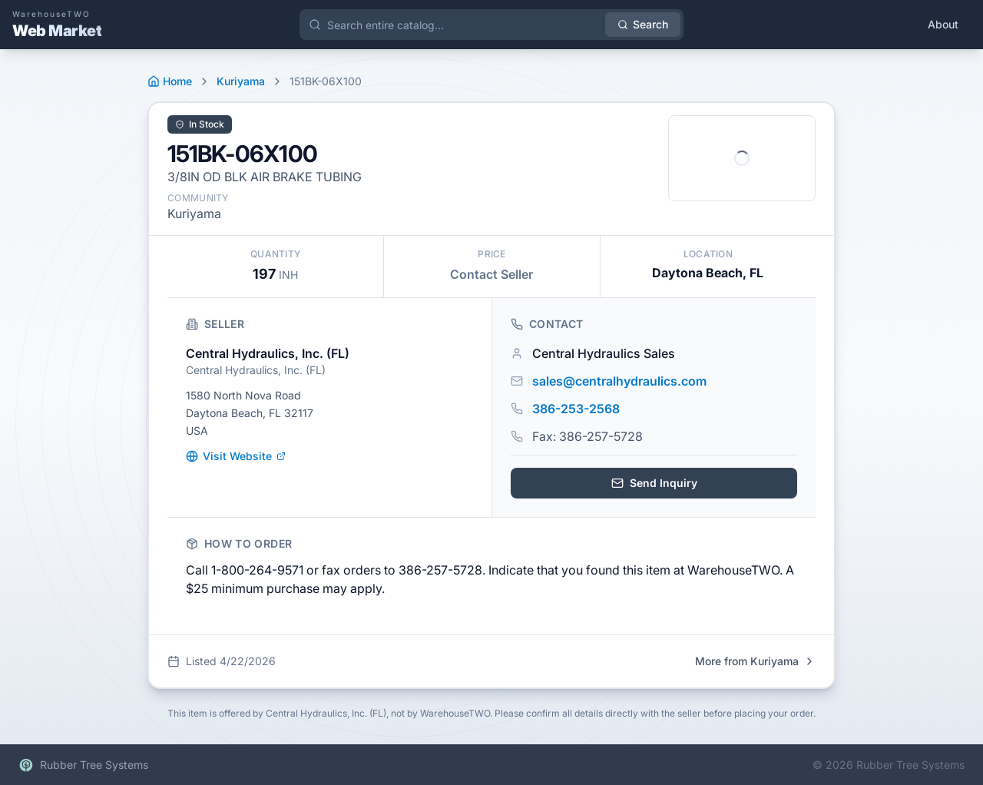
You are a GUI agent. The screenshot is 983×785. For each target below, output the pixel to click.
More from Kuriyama (755, 660)
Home (169, 81)
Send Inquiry (654, 482)
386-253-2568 (576, 408)
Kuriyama (241, 81)
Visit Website (236, 455)
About (943, 24)
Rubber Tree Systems (83, 765)
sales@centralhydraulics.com (619, 381)
